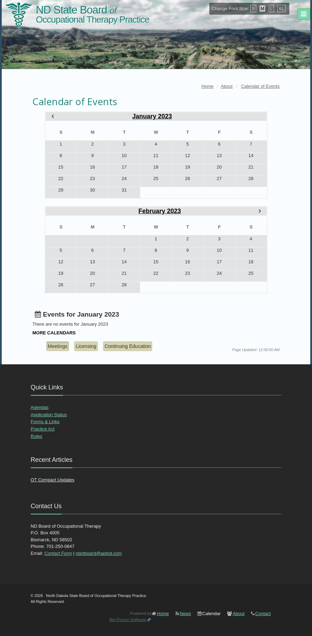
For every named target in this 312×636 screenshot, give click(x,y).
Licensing (86, 346)
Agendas (39, 407)
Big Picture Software (127, 619)
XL (281, 8)
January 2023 (152, 116)
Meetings (58, 346)
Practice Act (43, 429)
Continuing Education (127, 346)
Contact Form (58, 553)
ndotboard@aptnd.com (99, 553)
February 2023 (160, 211)
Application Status (49, 414)
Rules (36, 436)
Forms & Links (45, 421)
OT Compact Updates (52, 479)
